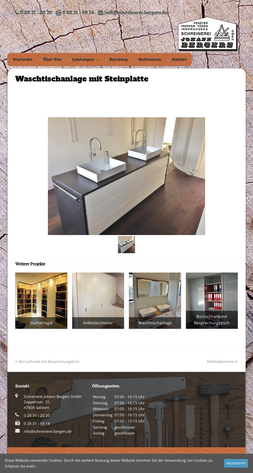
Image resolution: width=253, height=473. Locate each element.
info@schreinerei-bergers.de (135, 13)
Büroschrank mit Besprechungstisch (47, 361)
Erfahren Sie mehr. (20, 466)
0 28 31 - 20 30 (37, 415)
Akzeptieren (236, 463)
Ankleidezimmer (222, 361)
